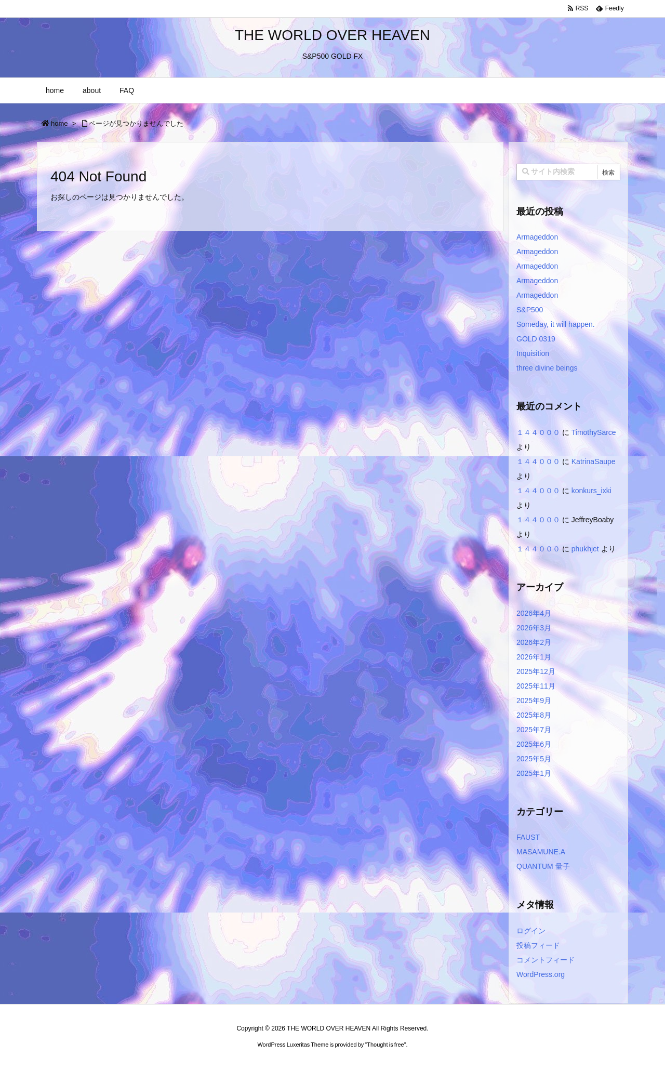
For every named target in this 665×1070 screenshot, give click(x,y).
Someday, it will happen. (555, 324)
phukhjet (585, 549)
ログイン (531, 931)
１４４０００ (538, 432)
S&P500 (529, 310)
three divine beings (547, 368)
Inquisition (532, 353)
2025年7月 (533, 729)
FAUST (528, 837)
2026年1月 (533, 657)
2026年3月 (533, 628)
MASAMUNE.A (540, 852)
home (59, 123)
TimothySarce (593, 432)
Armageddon (537, 237)
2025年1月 (533, 773)
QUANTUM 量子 (543, 866)
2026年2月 (533, 642)
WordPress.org (540, 974)
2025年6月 (533, 744)
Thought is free (385, 1044)
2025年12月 (535, 671)
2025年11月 (535, 686)
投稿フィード (538, 945)
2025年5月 (533, 759)
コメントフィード (545, 960)
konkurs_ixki (591, 490)
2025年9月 (533, 700)
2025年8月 (533, 715)
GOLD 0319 (535, 339)
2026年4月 (533, 613)
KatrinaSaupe (593, 461)
